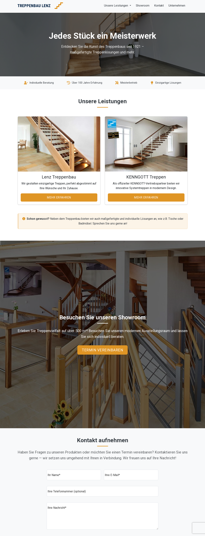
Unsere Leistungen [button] (116, 5)
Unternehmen (177, 5)
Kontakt (159, 5)
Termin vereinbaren (102, 350)
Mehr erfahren (59, 197)
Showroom (142, 5)
